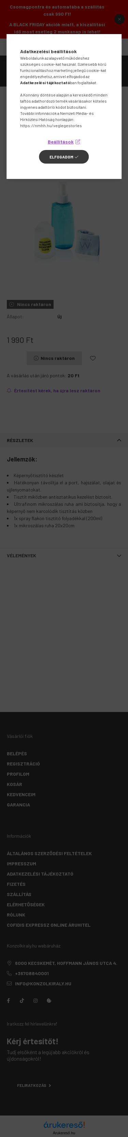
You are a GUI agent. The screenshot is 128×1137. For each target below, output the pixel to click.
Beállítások (61, 142)
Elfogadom (61, 156)
